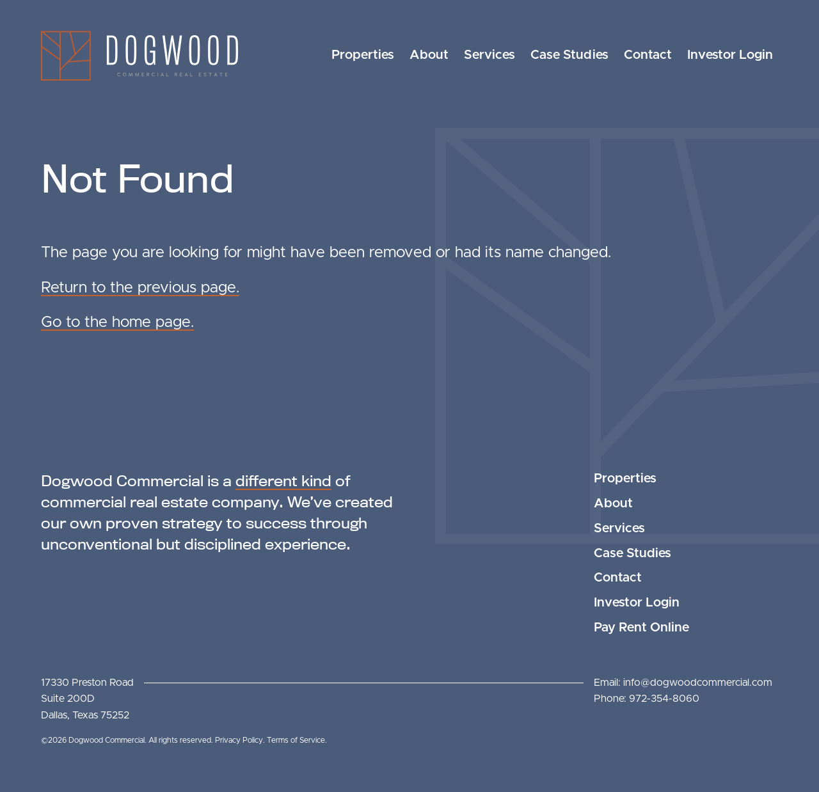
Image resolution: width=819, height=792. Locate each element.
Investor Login (730, 55)
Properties (362, 55)
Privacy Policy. (241, 740)
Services (489, 55)
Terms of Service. (297, 740)
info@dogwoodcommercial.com (697, 682)
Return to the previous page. (140, 288)
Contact (648, 55)
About (429, 55)
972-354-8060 (664, 698)
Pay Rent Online (641, 627)
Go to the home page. (117, 322)
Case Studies (569, 55)
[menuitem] (362, 56)
